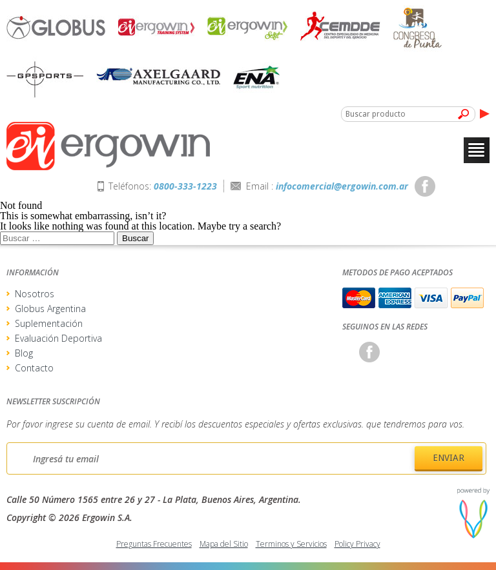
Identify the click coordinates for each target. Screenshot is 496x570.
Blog (24, 353)
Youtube (479, 186)
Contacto (34, 368)
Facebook (425, 186)
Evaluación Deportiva (58, 338)
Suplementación (49, 323)
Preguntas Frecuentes (154, 543)
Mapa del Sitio (224, 543)
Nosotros (34, 294)
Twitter (452, 186)
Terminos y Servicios (291, 543)
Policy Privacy (357, 543)
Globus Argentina (50, 308)
